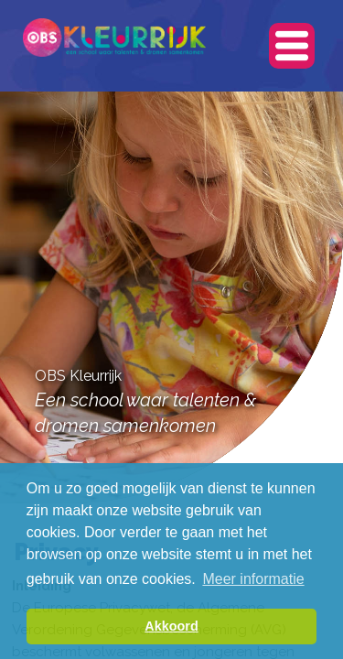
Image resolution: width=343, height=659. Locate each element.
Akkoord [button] (171, 626)
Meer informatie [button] (253, 579)
